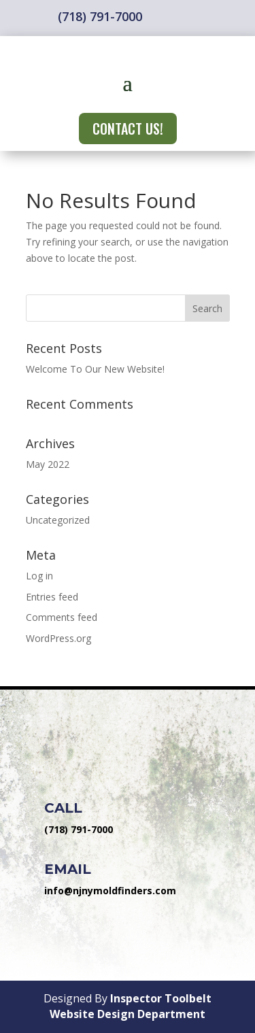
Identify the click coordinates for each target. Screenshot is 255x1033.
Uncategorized (58, 519)
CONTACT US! (127, 128)
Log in (39, 575)
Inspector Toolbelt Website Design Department (130, 1006)
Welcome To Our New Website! (95, 368)
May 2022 (47, 464)
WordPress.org (58, 638)
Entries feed (52, 596)
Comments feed (61, 617)
